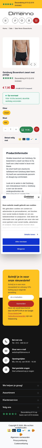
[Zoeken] (15, 20)
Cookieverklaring (21, 443)
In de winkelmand (27, 129)
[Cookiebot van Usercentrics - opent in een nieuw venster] (25, 197)
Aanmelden (21, 303)
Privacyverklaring (20, 440)
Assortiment (9, 392)
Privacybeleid (13, 313)
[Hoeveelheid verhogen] (16, 129)
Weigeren (21, 249)
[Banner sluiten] (38, 197)
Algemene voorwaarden (20, 437)
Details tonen (29, 234)
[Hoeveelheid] (10, 129)
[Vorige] (31, 64)
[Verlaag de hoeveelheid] (5, 129)
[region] (21, 52)
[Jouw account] (29, 20)
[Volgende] (35, 64)
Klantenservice (10, 399)
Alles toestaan (21, 241)
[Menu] (5, 20)
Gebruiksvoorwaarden (17, 316)
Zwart (6, 112)
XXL (6, 122)
